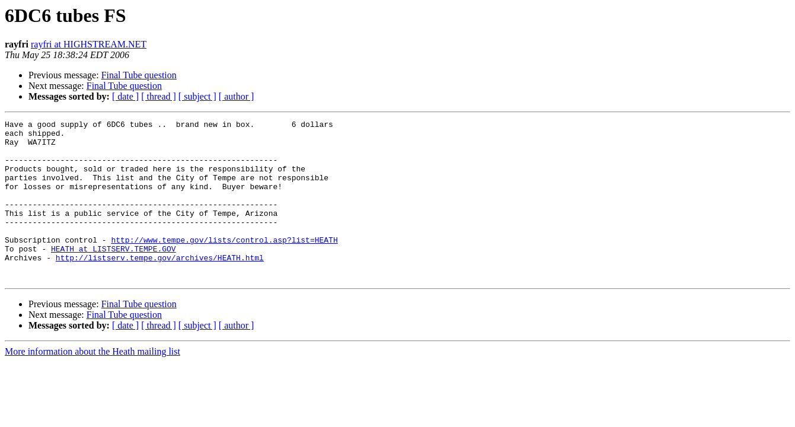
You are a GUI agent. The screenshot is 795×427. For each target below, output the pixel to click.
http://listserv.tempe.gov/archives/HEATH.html (160, 286)
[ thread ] (158, 96)
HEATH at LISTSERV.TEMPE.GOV (113, 275)
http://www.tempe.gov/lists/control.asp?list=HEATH (224, 264)
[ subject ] (197, 96)
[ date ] (125, 96)
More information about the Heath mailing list (92, 383)
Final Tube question (139, 75)
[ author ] (236, 96)
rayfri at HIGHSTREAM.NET (88, 44)
